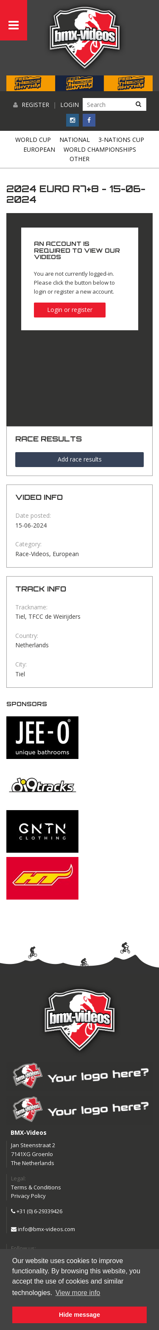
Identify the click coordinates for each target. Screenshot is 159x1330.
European (39, 149)
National (74, 140)
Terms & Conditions (36, 1187)
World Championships (100, 149)
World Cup (33, 140)
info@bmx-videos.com (43, 1229)
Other (79, 159)
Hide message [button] (79, 1314)
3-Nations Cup (121, 140)
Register (35, 105)
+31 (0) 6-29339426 (36, 1211)
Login (69, 105)
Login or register (69, 310)
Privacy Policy (28, 1196)
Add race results (80, 459)
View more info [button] (78, 1292)
